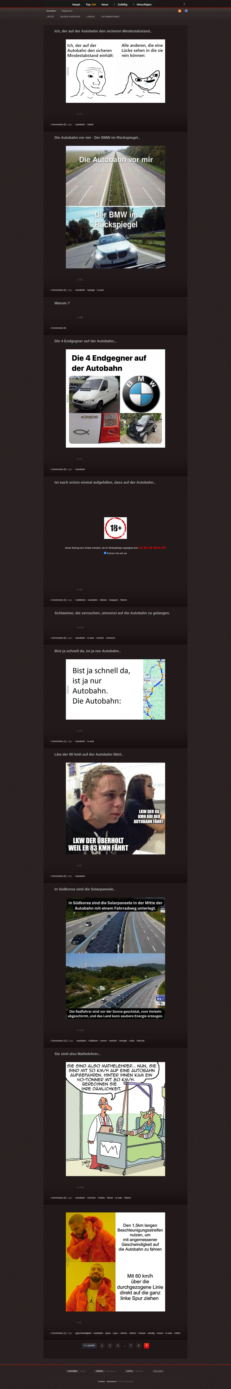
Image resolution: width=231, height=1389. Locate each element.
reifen (177, 1333)
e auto (101, 290)
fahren (124, 600)
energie (123, 1040)
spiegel (91, 290)
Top (91, 4)
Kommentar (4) (58, 290)
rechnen (92, 1198)
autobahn (80, 124)
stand (90, 124)
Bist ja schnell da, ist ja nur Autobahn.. (88, 651)
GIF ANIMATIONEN (110, 17)
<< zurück (89, 1345)
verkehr (113, 1040)
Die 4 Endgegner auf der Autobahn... (86, 341)
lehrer (110, 1198)
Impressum (111, 1381)
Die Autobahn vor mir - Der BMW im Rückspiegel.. (97, 138)
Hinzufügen (142, 4)
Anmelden (51, 11)
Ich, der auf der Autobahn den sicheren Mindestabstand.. (103, 31)
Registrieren (67, 11)
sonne (104, 1040)
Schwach (67, 114)
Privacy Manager (125, 1381)
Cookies (101, 1381)
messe (142, 1333)
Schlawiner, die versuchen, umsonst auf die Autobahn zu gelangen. (112, 613)
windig (151, 1333)
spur (116, 1333)
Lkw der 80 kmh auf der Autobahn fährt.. (89, 754)
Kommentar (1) (58, 741)
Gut (54, 114)
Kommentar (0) (58, 124)
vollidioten (81, 600)
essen (160, 1333)
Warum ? (62, 303)
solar (132, 1040)
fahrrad (141, 1040)
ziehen (124, 1333)
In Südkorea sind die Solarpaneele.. (85, 889)
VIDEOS (90, 17)
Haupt (76, 4)
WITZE (50, 17)
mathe (102, 1198)
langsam (114, 600)
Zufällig (120, 4)
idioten (104, 600)
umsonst (111, 638)
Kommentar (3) (58, 600)
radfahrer (93, 1040)
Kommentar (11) (58, 1040)
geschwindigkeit (83, 1333)
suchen (100, 638)
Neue (105, 4)
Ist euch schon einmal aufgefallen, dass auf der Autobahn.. (105, 482)
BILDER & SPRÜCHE (70, 17)
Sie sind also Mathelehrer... (78, 1054)
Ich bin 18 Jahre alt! (152, 547)
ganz (108, 1333)
